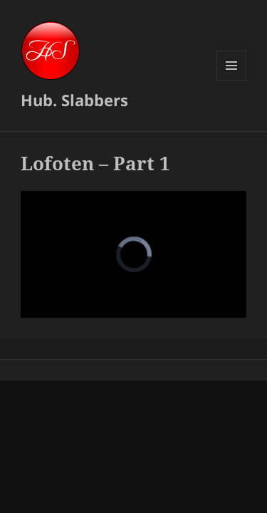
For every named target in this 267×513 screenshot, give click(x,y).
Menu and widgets (231, 80)
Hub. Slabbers (74, 99)
